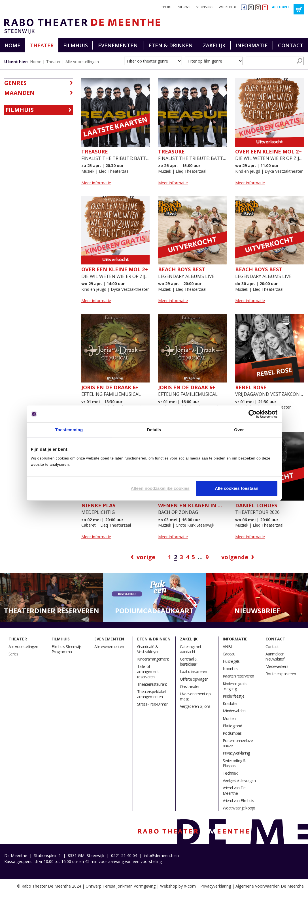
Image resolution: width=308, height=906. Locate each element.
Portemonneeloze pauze (238, 743)
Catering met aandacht (190, 649)
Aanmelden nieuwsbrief (274, 656)
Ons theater (189, 686)
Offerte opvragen (194, 679)
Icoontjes (230, 668)
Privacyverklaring (236, 753)
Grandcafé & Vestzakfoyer (147, 649)
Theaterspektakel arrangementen (151, 694)
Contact (290, 45)
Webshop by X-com (178, 886)
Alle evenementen (109, 646)
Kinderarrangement (153, 659)
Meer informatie (96, 182)
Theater (42, 45)
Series (13, 654)
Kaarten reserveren (238, 676)
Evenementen (118, 45)
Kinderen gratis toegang (235, 686)
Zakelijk (214, 45)
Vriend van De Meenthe (234, 790)
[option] (51, 598)
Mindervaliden (234, 710)
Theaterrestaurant (152, 684)
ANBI (227, 646)
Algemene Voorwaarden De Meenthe (269, 886)
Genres (15, 83)
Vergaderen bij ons (195, 706)
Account (280, 7)
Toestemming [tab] (69, 429)
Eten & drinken (170, 45)
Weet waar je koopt (239, 808)
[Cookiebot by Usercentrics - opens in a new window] (252, 414)
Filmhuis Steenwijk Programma (67, 649)
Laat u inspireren (193, 671)
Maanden (19, 93)
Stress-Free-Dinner (152, 704)
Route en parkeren (280, 673)
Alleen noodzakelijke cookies (160, 488)
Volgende (234, 557)
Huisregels (231, 661)
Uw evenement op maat (195, 696)
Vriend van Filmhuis (238, 800)
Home (12, 45)
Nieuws (184, 7)
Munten (229, 718)
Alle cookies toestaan (236, 488)
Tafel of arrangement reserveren (148, 671)
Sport (167, 7)
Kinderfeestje (233, 696)
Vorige (146, 557)
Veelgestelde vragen (239, 780)
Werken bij (228, 7)
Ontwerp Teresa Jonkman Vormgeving (121, 886)
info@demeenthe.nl (162, 855)
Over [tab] (239, 429)
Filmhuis (75, 45)
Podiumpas (232, 733)
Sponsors (204, 7)
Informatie (251, 45)
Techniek (230, 773)
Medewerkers (276, 666)
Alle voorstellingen (82, 61)
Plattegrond (232, 725)
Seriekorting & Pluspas (234, 763)
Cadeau (229, 654)
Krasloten (230, 703)
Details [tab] (154, 429)
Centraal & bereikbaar (188, 661)
